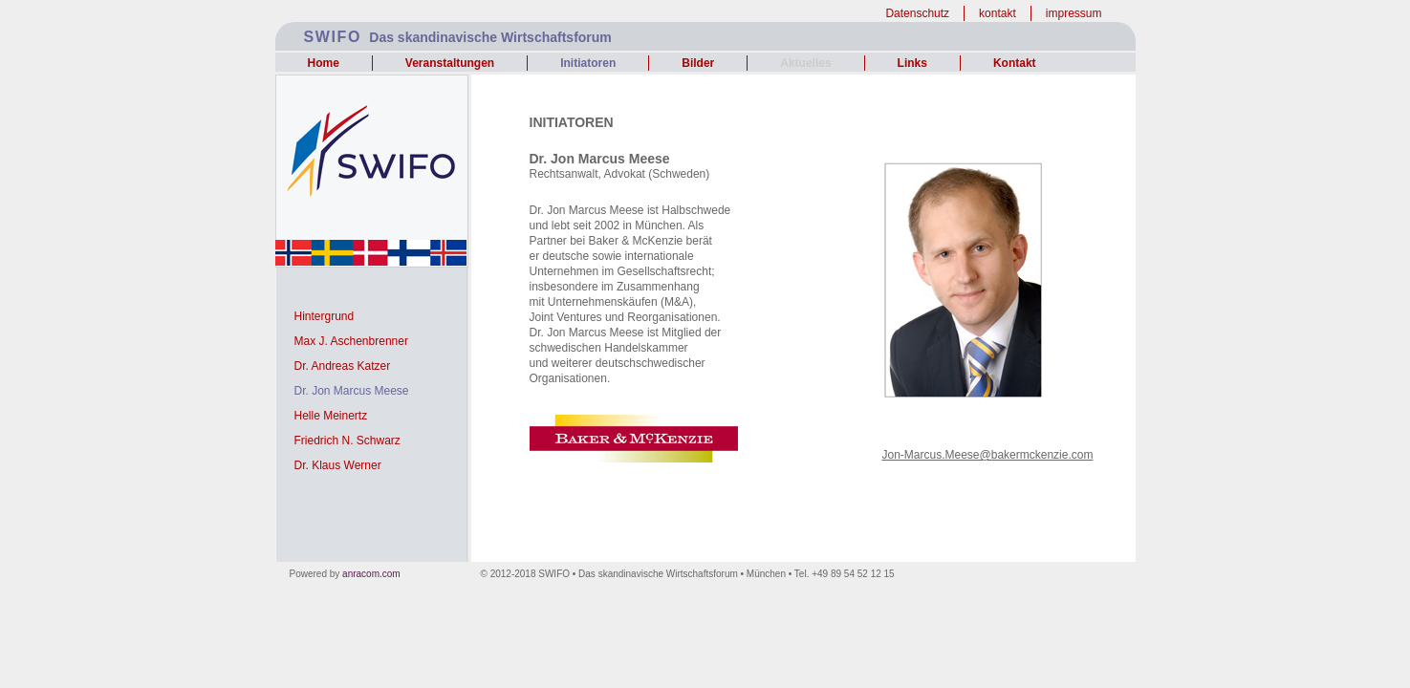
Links (912, 63)
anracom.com (371, 574)
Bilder (698, 63)
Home (323, 63)
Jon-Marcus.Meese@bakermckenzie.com (988, 455)
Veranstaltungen (449, 63)
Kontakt (1014, 63)
